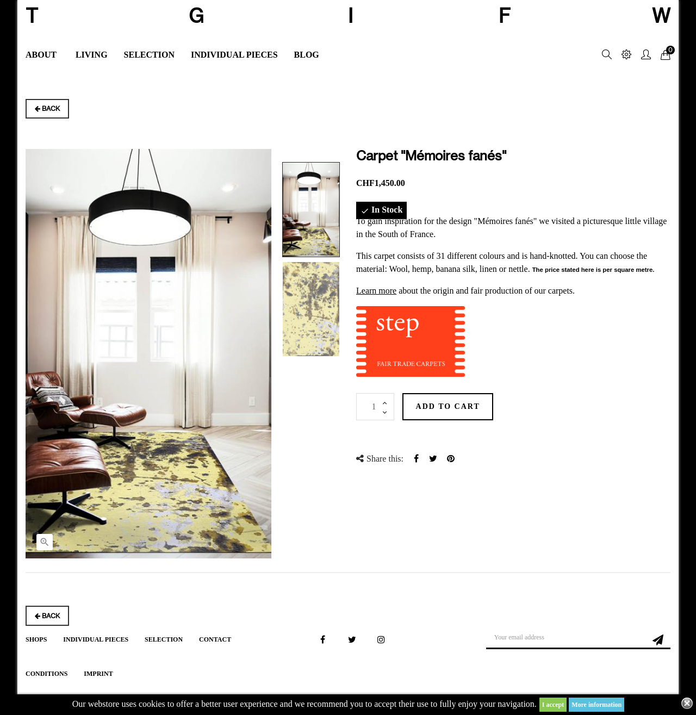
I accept (553, 704)
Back (47, 108)
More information (596, 704)
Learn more (376, 290)
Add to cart (457, 406)
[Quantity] (375, 406)
